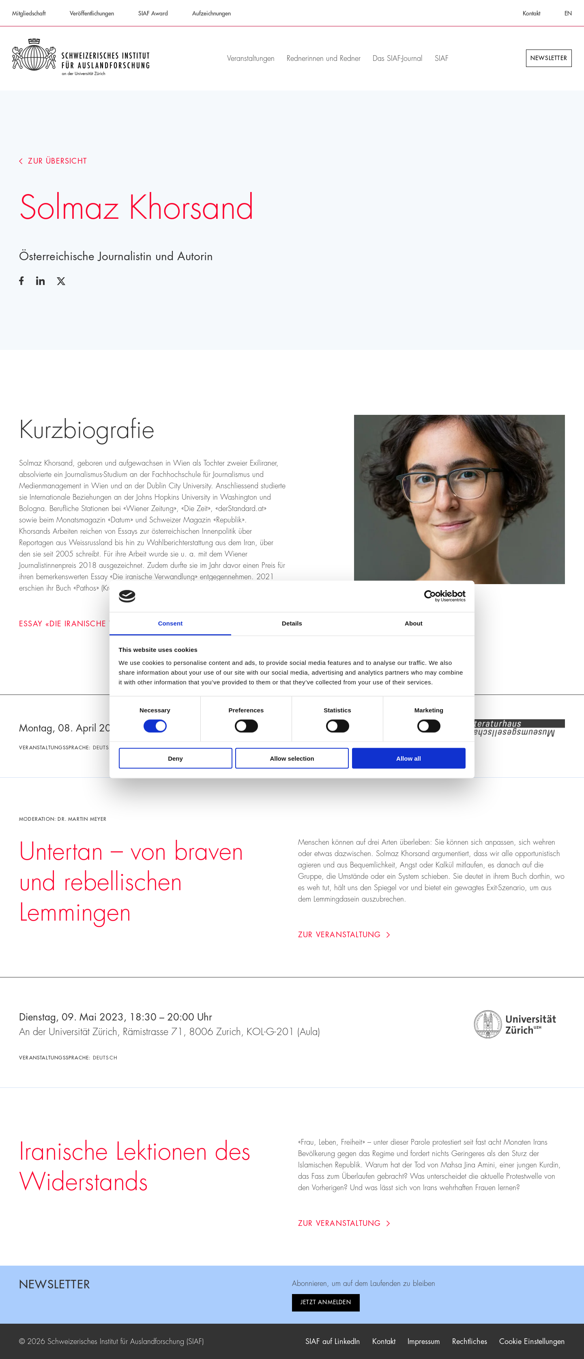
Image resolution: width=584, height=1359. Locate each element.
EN (568, 13)
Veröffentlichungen (92, 13)
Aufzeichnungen (211, 13)
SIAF (442, 58)
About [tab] (414, 622)
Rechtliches (469, 1341)
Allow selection (292, 758)
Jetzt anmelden (326, 1302)
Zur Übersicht (53, 161)
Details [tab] (292, 622)
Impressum (424, 1341)
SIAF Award (153, 13)
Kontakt (531, 13)
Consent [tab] (170, 622)
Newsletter (548, 58)
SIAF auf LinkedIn (332, 1341)
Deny (175, 758)
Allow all (408, 758)
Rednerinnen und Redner (324, 58)
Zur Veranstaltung (344, 934)
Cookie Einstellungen (532, 1341)
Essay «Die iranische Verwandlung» (101, 624)
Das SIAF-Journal (398, 58)
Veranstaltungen (251, 58)
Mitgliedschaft (28, 13)
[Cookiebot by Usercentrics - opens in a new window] (430, 596)
